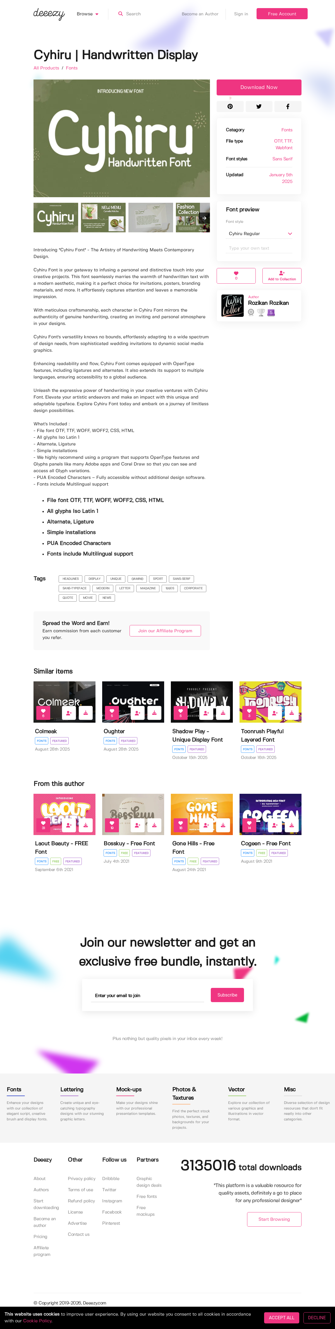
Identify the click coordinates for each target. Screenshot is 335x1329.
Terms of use (80, 1190)
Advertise (77, 1224)
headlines (71, 579)
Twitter (109, 1190)
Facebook (112, 1212)
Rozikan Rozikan (268, 303)
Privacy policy (81, 1179)
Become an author (45, 1222)
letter (124, 588)
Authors (41, 1190)
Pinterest (111, 1224)
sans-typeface (75, 588)
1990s (170, 588)
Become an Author (204, 14)
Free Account (282, 14)
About (40, 1179)
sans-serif (181, 579)
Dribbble (110, 1179)
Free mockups (146, 1211)
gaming (137, 579)
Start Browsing (274, 1220)
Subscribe (224, 995)
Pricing (40, 1237)
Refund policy (81, 1201)
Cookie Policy (37, 1321)
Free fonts (147, 1197)
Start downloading (46, 1204)
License (75, 1212)
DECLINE (317, 1317)
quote (68, 598)
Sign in (241, 14)
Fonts (72, 68)
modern (102, 588)
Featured (59, 741)
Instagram (112, 1201)
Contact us (78, 1235)
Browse (92, 14)
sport (158, 579)
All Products (47, 68)
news (106, 598)
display (94, 579)
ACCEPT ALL (281, 1317)
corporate (193, 588)
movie (88, 598)
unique (115, 579)
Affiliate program (42, 1251)
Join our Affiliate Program (162, 631)
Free (55, 861)
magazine (147, 588)
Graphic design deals (149, 1182)
